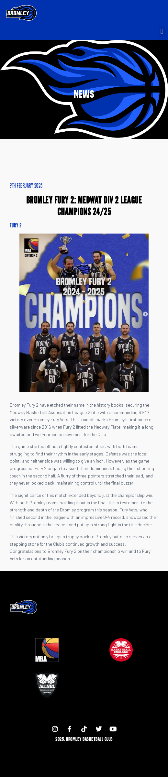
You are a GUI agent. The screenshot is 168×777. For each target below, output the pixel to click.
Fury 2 (16, 225)
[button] (162, 31)
